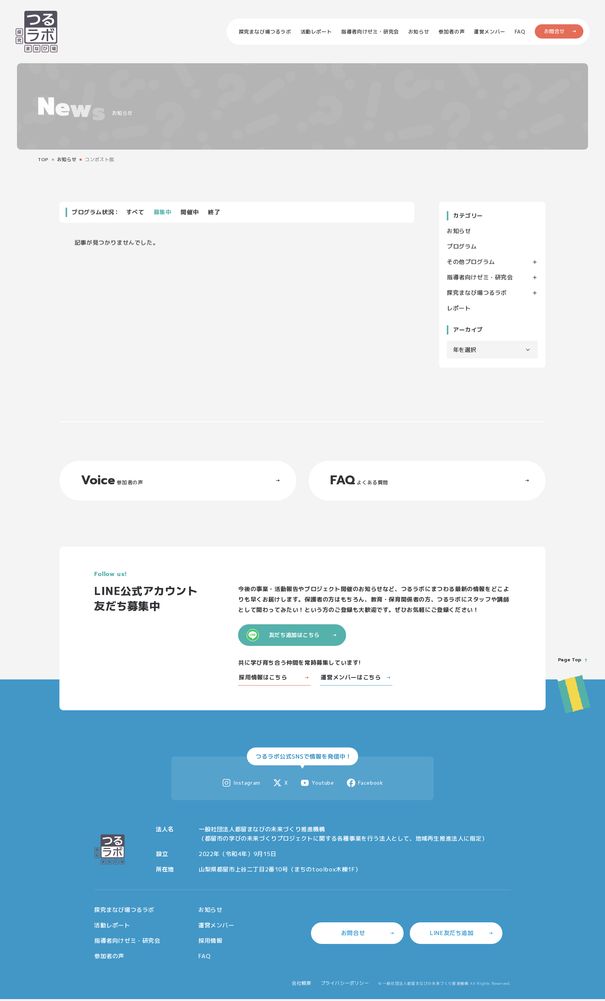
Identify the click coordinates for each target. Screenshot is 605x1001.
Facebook (364, 786)
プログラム (462, 248)
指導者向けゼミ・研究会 (480, 279)
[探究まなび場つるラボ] (265, 31)
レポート (459, 309)
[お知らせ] (418, 31)
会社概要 (301, 986)
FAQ (204, 960)
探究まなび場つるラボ (477, 294)
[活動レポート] (316, 31)
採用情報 (210, 944)
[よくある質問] (520, 31)
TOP (43, 159)
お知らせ (66, 159)
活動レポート (112, 929)
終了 (214, 213)
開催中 (190, 213)
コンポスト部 (99, 159)
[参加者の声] (451, 31)
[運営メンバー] (489, 31)
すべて (135, 213)
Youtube (317, 786)
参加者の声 (109, 960)
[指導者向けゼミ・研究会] (370, 31)
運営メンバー (216, 929)
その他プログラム (471, 263)
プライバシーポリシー (345, 986)
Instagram (241, 786)
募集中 (163, 213)
